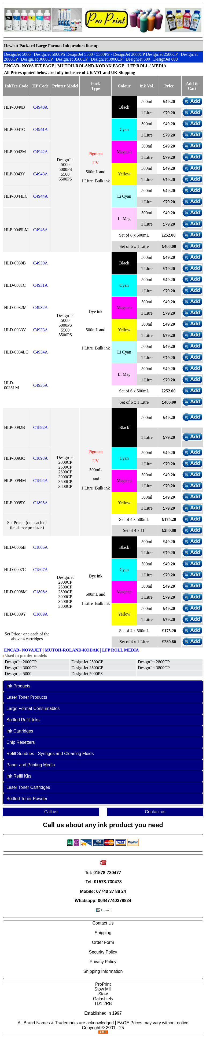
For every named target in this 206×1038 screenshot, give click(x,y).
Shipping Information (103, 971)
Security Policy (103, 952)
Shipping (103, 932)
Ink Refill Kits (18, 776)
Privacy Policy (103, 961)
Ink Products (18, 686)
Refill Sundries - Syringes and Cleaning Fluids (50, 753)
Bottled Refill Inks (23, 719)
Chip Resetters (20, 742)
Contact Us (102, 923)
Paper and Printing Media (30, 765)
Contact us (155, 811)
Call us (50, 811)
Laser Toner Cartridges (28, 787)
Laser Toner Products (26, 697)
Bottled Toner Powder (26, 798)
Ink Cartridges (19, 731)
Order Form (103, 942)
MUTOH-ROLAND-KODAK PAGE (90, 66)
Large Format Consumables (33, 708)
